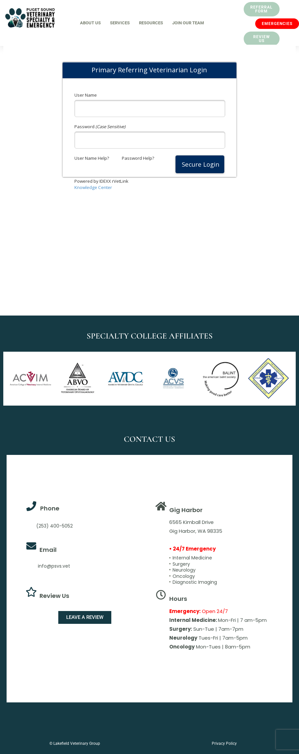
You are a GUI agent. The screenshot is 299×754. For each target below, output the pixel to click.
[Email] (31, 546)
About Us (90, 22)
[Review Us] (31, 592)
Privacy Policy (224, 743)
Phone (49, 508)
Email (48, 550)
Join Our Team (188, 22)
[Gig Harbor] (161, 506)
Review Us (54, 596)
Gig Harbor (186, 510)
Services (120, 22)
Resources (151, 22)
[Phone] (31, 506)
